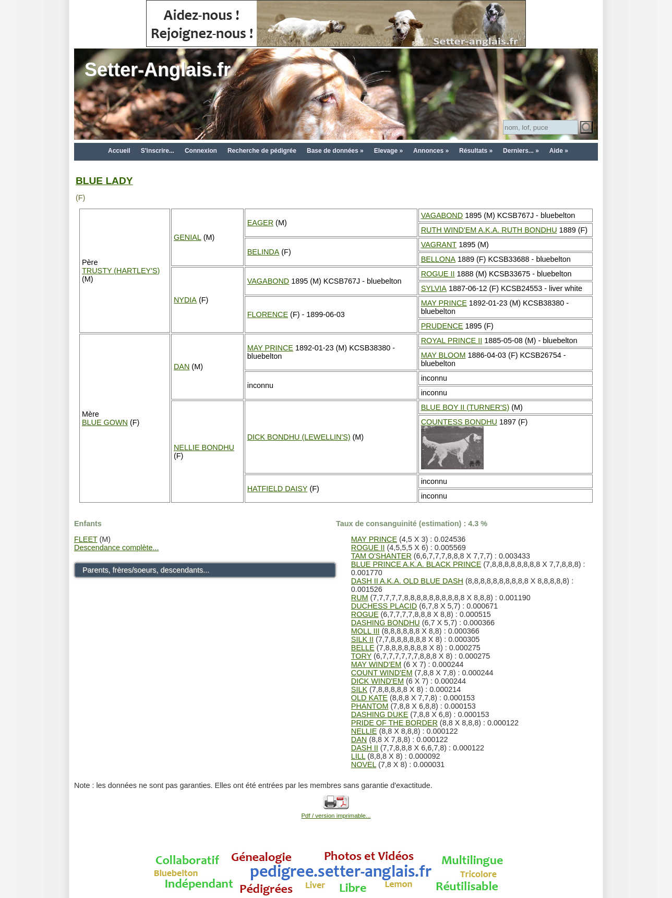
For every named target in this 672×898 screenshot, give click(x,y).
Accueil (119, 150)
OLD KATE (369, 698)
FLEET (86, 539)
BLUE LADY (104, 180)
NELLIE (364, 731)
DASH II (364, 748)
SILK (359, 689)
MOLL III (365, 631)
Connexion (201, 150)
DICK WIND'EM (377, 681)
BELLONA (438, 259)
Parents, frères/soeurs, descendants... (145, 570)
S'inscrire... (157, 150)
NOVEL (363, 764)
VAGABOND (442, 215)
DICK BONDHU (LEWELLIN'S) (299, 437)
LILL (358, 756)
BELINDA (263, 252)
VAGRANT (439, 244)
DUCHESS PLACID (384, 606)
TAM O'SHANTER (381, 556)
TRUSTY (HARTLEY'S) (121, 270)
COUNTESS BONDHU (459, 422)
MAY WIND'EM (376, 664)
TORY (361, 656)
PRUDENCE (442, 326)
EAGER (260, 223)
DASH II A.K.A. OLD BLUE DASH (407, 581)
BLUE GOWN (105, 422)
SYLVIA (434, 288)
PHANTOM (370, 706)
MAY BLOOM (443, 355)
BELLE (363, 648)
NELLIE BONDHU (204, 447)
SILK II (362, 639)
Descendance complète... (116, 547)
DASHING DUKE (380, 714)
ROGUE (365, 614)
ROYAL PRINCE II (452, 340)
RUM (359, 597)
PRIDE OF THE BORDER (394, 723)
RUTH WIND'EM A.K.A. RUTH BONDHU (489, 230)
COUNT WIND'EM (382, 673)
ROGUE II (438, 274)
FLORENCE (267, 314)
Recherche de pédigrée (261, 150)
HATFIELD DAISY (277, 488)
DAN (181, 366)
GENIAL (187, 237)
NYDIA (185, 300)
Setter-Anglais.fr (158, 69)
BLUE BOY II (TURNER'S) (465, 407)
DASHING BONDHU (385, 622)
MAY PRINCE (444, 303)
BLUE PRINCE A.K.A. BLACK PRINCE (416, 564)
